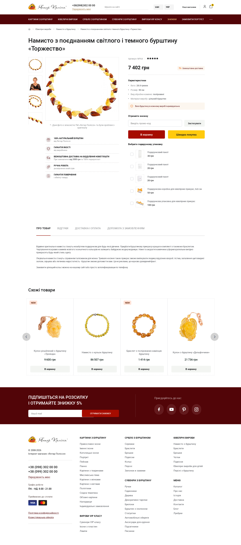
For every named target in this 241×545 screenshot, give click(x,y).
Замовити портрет (193, 19)
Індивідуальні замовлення (94, 506)
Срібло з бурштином (95, 19)
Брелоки (129, 504)
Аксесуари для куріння (137, 522)
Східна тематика (89, 493)
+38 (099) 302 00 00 (42, 472)
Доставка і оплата (88, 228)
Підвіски (129, 457)
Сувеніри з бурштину (124, 19)
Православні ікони (90, 444)
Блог (176, 509)
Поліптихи (85, 488)
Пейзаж (84, 462)
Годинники (131, 491)
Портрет (84, 457)
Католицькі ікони (89, 453)
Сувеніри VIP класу (90, 522)
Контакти (179, 504)
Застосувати (194, 123)
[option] (35, 64)
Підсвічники (131, 526)
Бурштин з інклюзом (136, 509)
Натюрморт (86, 502)
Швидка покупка (186, 134)
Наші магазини (187, 7)
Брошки (129, 453)
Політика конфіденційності (43, 513)
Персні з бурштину (184, 470)
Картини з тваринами (91, 470)
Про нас (178, 491)
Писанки (129, 531)
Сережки (129, 444)
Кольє (128, 462)
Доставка (179, 500)
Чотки (177, 457)
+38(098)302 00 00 (83, 5)
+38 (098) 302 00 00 (42, 467)
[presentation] (26, 337)
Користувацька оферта (41, 517)
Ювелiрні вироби (67, 19)
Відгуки (62, 228)
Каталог (178, 486)
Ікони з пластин (88, 526)
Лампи (83, 531)
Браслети (130, 448)
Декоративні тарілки (136, 500)
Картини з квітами (90, 484)
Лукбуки (178, 513)
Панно (83, 466)
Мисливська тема (89, 475)
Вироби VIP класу (152, 19)
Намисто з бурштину (65, 29)
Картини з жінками (90, 479)
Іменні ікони (86, 448)
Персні (128, 466)
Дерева (129, 495)
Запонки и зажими (135, 470)
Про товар (43, 228)
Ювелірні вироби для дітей (188, 466)
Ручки (128, 486)
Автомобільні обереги (137, 518)
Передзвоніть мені (81, 9)
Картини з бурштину (40, 19)
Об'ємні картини (88, 497)
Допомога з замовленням (125, 228)
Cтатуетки (130, 513)
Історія (177, 495)
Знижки (172, 19)
